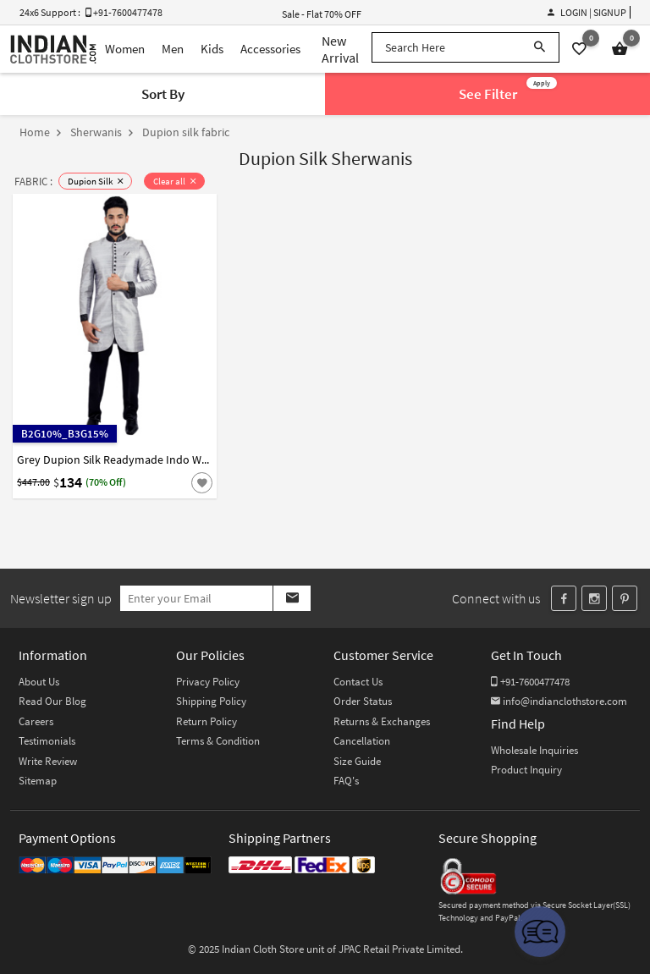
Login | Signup (587, 12)
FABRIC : (33, 181)
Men (173, 49)
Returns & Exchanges (381, 721)
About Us (39, 681)
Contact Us (358, 681)
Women (125, 49)
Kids (212, 49)
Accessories (270, 49)
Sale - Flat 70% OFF (321, 14)
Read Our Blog (52, 701)
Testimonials (47, 741)
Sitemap (38, 780)
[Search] (540, 47)
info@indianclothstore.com (559, 701)
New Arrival (340, 49)
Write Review (48, 761)
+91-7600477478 (530, 681)
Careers (36, 721)
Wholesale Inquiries (534, 750)
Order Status (362, 701)
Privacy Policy (208, 681)
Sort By (163, 94)
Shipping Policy (211, 701)
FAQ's (346, 780)
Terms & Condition (218, 741)
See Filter (508, 90)
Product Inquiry (526, 769)
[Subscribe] (292, 598)
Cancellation (361, 741)
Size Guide (357, 761)
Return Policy (206, 721)
